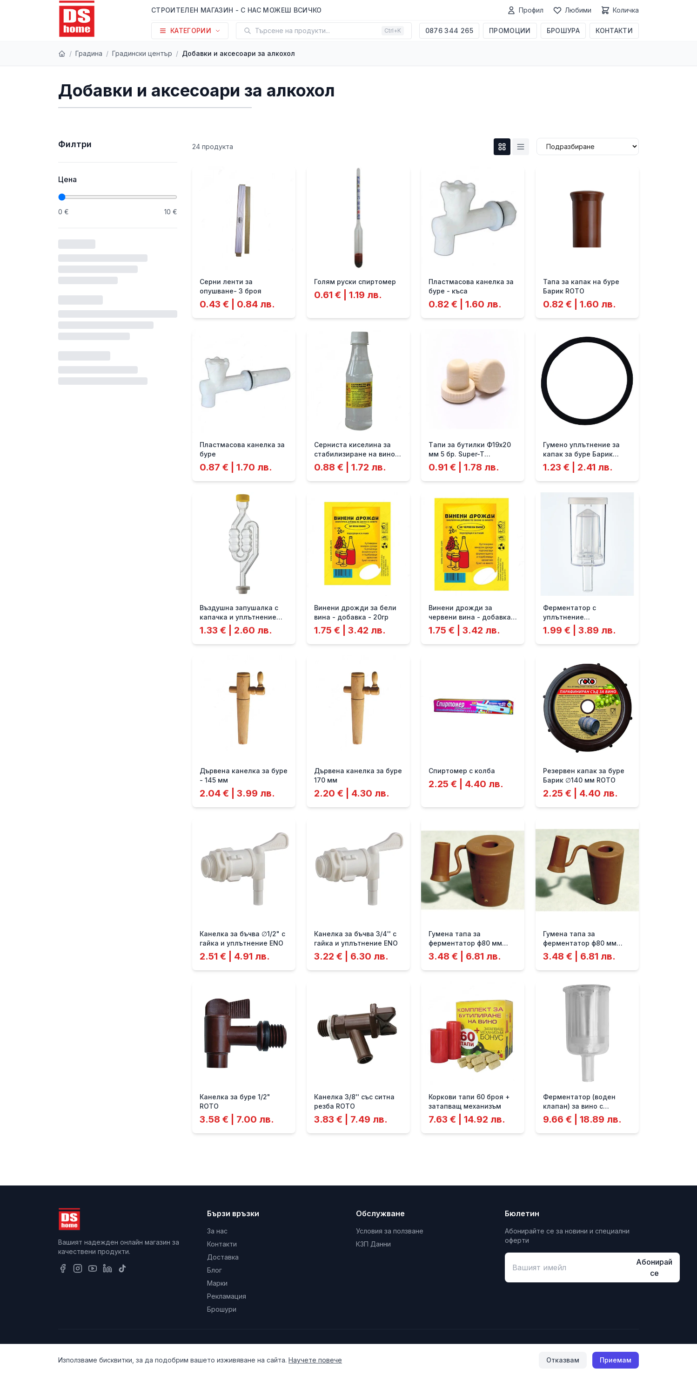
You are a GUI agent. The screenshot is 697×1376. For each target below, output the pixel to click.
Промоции (510, 30)
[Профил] (525, 10)
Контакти (614, 30)
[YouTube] (92, 1268)
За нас (217, 1231)
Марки (217, 1283)
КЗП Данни (373, 1244)
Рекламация (226, 1296)
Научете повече (315, 1360)
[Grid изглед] (502, 146)
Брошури (221, 1309)
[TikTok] (122, 1268)
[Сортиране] (587, 146)
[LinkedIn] (107, 1268)
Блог (214, 1270)
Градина (88, 53)
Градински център (142, 53)
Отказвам (562, 1360)
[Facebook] (62, 1268)
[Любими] (572, 10)
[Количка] (620, 10)
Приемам (615, 1360)
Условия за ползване (389, 1231)
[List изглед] (520, 146)
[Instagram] (77, 1268)
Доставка (223, 1257)
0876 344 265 (449, 30)
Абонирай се (654, 1267)
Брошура (563, 30)
